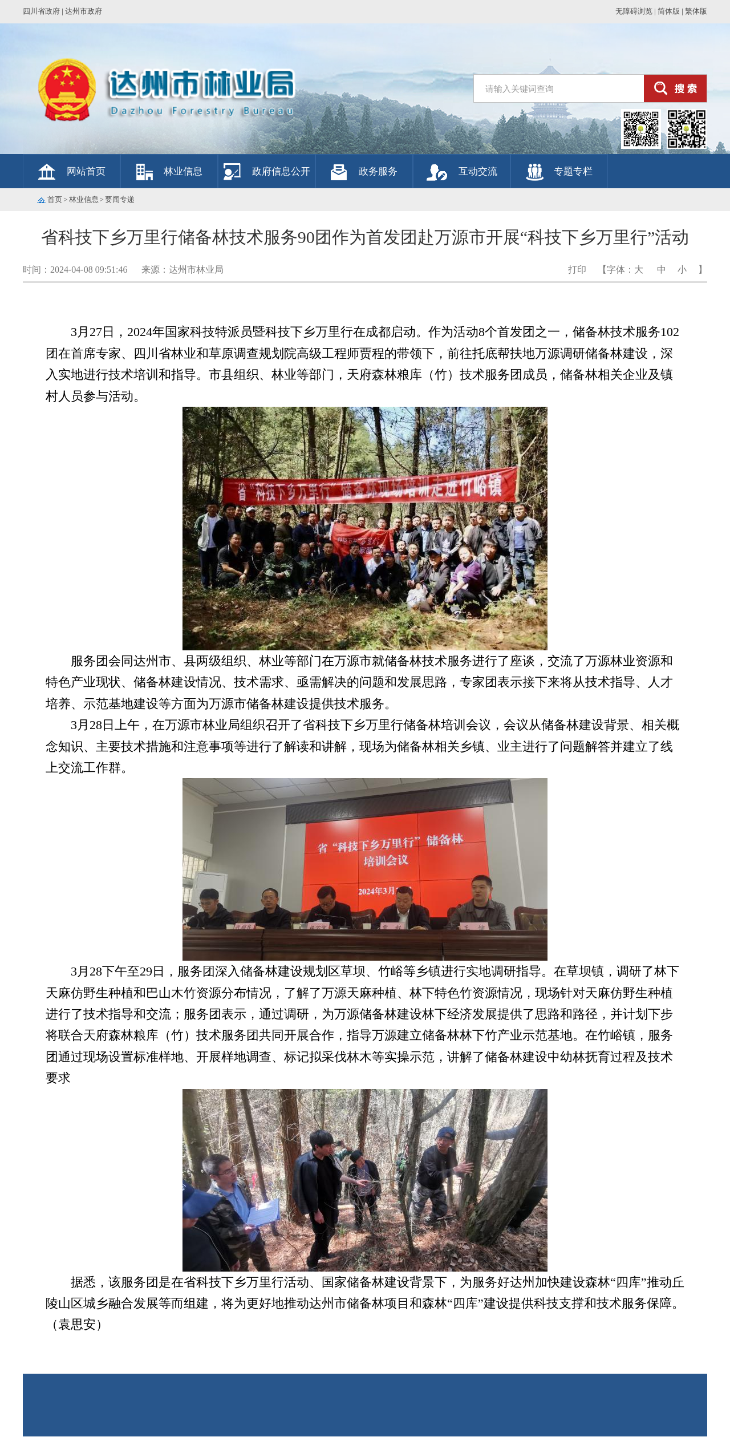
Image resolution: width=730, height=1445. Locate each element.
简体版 (669, 11)
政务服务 (378, 171)
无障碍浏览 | (635, 11)
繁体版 (696, 11)
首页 (54, 199)
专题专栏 (573, 171)
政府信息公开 (281, 171)
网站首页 (86, 171)
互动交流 (478, 171)
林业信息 (183, 171)
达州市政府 (83, 11)
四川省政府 (41, 11)
